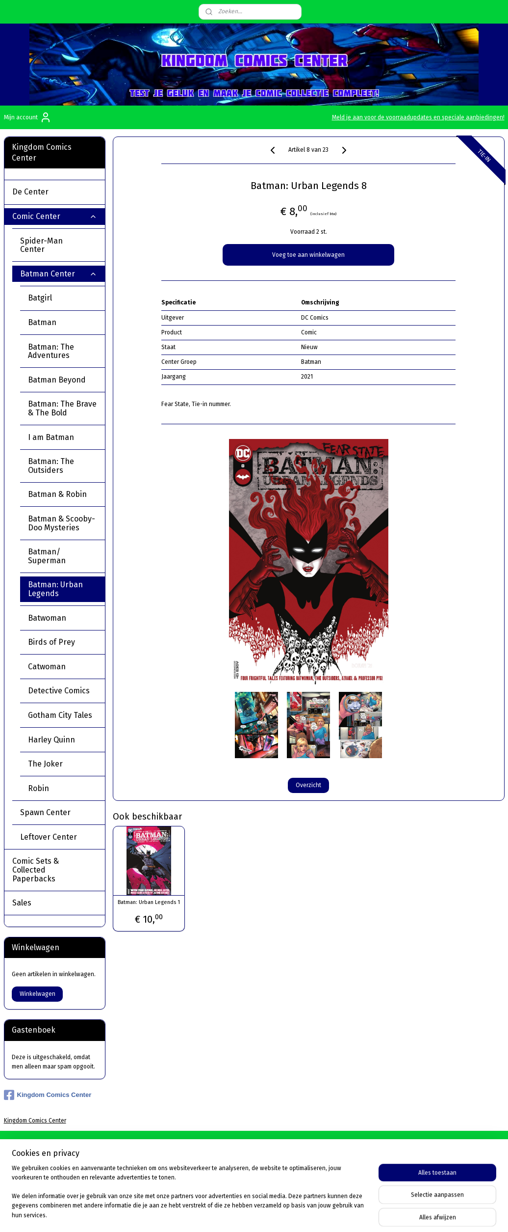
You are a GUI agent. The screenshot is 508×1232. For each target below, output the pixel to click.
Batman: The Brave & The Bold (62, 408)
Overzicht (308, 784)
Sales (21, 902)
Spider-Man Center (58, 245)
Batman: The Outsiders (51, 466)
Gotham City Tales (60, 715)
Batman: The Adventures (51, 351)
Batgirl (40, 297)
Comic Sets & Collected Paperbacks (54, 869)
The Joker (45, 763)
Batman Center (58, 273)
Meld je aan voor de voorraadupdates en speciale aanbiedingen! (418, 117)
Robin (38, 788)
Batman (42, 322)
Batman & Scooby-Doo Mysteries (61, 523)
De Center (54, 191)
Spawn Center (58, 812)
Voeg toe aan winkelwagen (308, 254)
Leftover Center (58, 837)
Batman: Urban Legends (55, 589)
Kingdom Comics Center (48, 1095)
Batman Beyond (57, 379)
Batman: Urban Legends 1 (149, 902)
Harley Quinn (51, 739)
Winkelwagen (37, 993)
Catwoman (47, 666)
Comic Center (54, 216)
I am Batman (51, 437)
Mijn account (27, 117)
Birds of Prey (51, 642)
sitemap (298, 1214)
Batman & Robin (57, 494)
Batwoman (47, 618)
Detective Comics (59, 690)
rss (317, 1214)
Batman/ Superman (47, 556)
